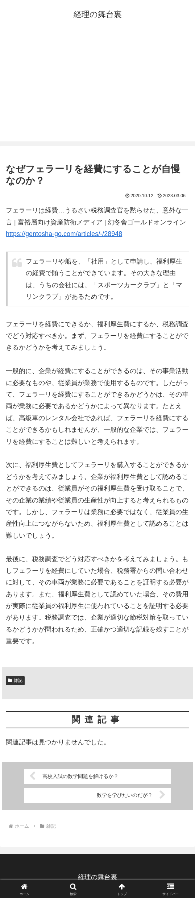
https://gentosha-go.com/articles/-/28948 (64, 233)
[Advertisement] (97, 87)
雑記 (15, 680)
